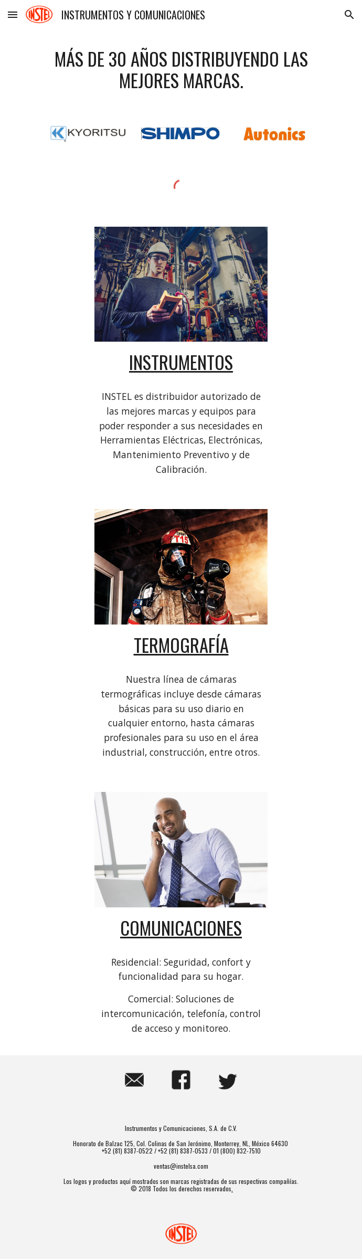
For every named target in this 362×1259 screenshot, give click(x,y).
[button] (12, 14)
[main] (181, 70)
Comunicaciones (181, 927)
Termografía (181, 644)
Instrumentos (181, 361)
